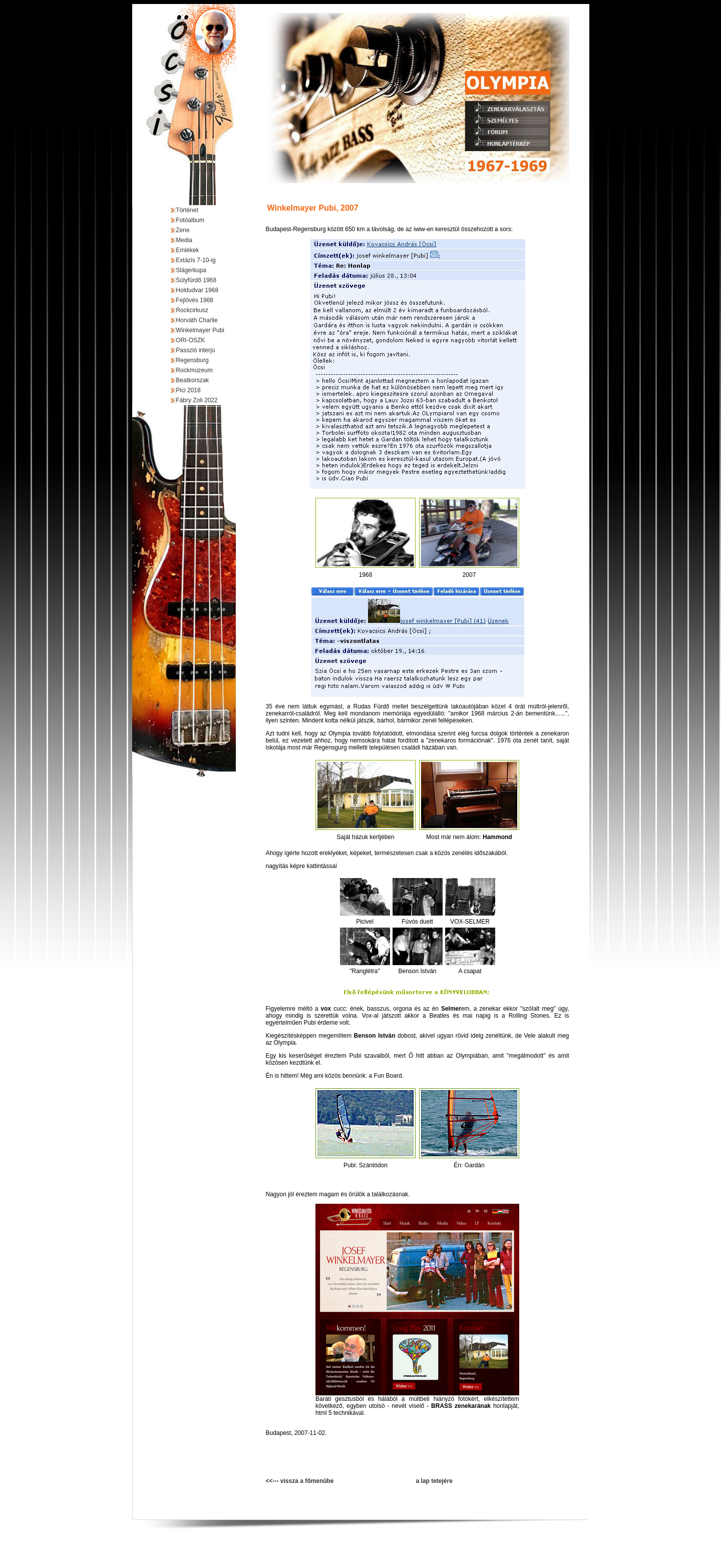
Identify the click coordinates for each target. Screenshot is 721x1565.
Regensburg (192, 360)
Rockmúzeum (194, 370)
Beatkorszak (192, 380)
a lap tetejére (434, 1480)
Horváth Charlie (196, 320)
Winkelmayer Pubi (200, 330)
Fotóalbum (190, 220)
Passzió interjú (195, 350)
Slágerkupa (191, 270)
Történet (187, 210)
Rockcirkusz (192, 310)
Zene (182, 230)
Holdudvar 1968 (197, 290)
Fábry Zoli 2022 (196, 400)
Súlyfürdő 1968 (196, 280)
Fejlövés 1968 (194, 300)
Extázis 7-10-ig (195, 260)
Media (184, 240)
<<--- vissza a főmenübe (300, 1480)
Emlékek (187, 250)
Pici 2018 (188, 390)
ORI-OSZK (190, 340)
